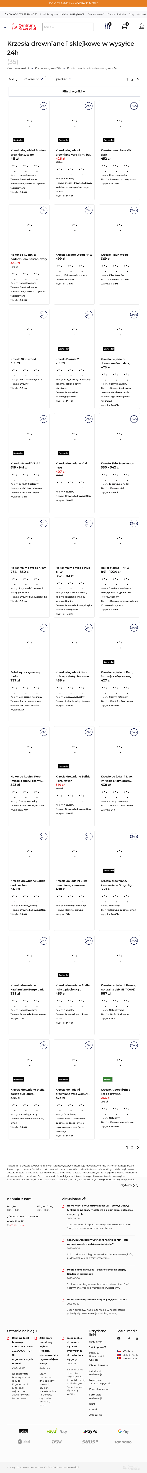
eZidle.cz (125, 1351)
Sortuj (13, 79)
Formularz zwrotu (99, 1389)
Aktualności (74, 1199)
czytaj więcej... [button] (130, 1185)
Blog (131, 14)
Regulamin (79, 14)
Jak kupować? (96, 14)
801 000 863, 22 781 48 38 (21, 14)
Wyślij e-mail (17, 1225)
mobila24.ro (127, 1358)
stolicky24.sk (127, 1355)
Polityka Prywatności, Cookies (96, 1356)
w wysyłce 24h (48, 68)
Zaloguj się (95, 1414)
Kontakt (94, 1409)
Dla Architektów (116, 14)
